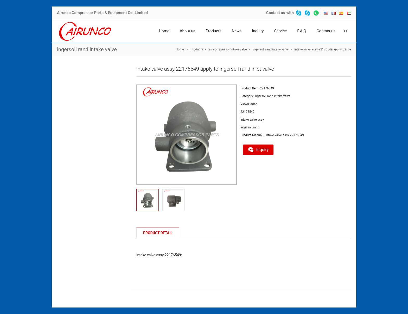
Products (213, 31)
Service (280, 31)
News (237, 31)
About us (187, 31)
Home (164, 31)
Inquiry (258, 31)
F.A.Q (301, 31)
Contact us (275, 12)
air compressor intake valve (228, 49)
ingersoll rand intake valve (87, 49)
